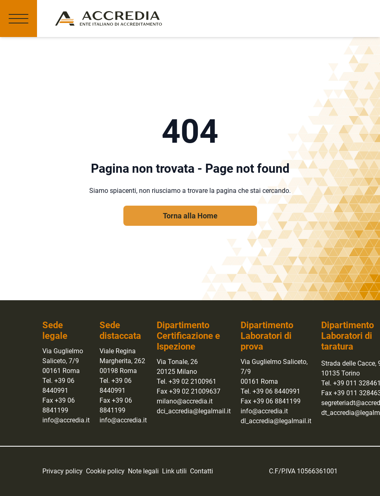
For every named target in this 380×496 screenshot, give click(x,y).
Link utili (174, 471)
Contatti (201, 471)
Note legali (143, 471)
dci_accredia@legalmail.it (194, 411)
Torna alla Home (190, 215)
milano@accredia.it (185, 401)
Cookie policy (105, 471)
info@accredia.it (66, 420)
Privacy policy (62, 471)
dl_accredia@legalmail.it (276, 421)
